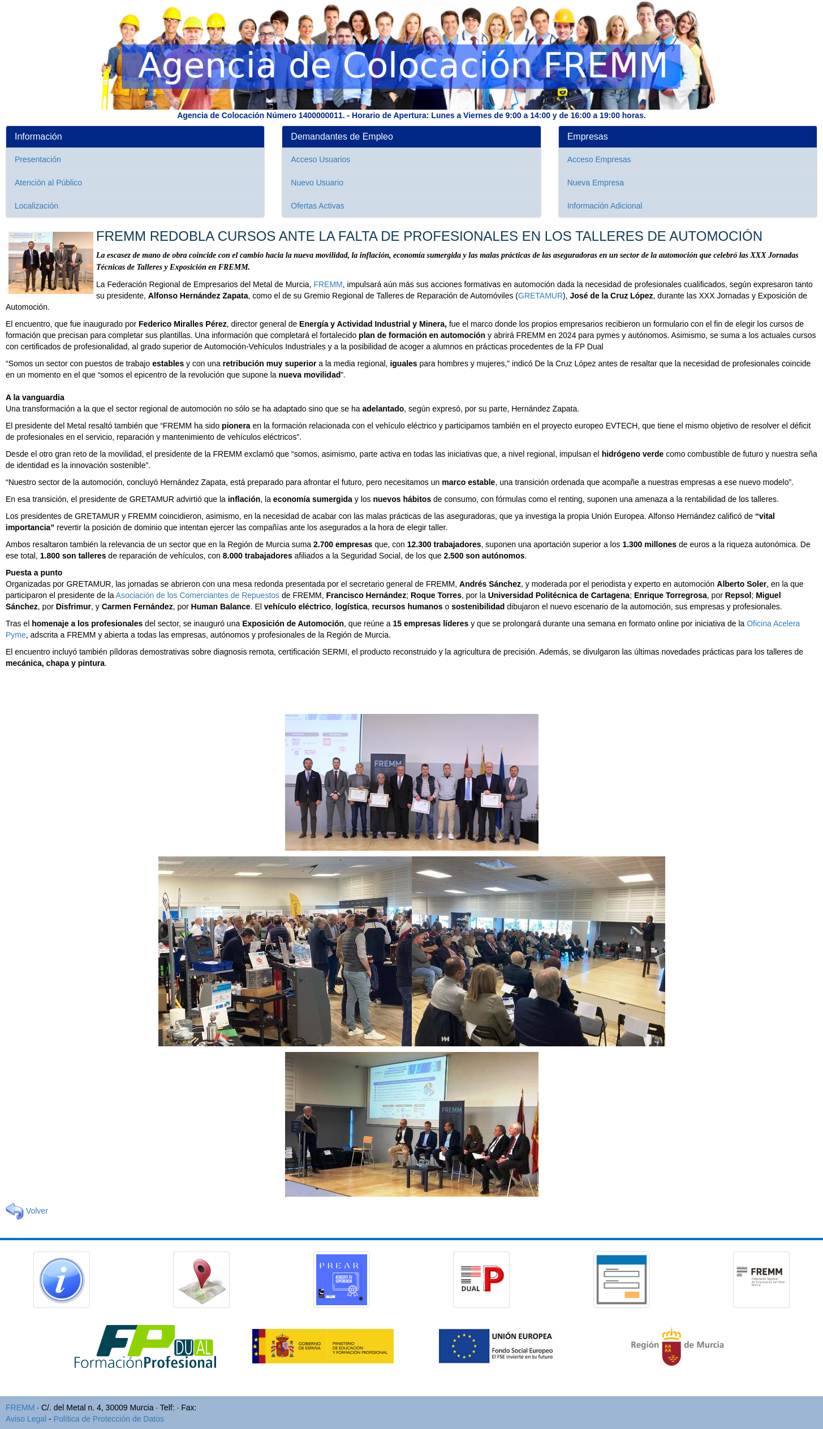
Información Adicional (605, 205)
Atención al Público (48, 182)
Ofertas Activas (317, 205)
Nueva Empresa (595, 182)
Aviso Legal (26, 1418)
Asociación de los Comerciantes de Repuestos (198, 595)
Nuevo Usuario (317, 182)
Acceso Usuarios (320, 159)
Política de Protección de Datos (109, 1418)
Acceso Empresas (599, 159)
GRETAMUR (540, 295)
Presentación (38, 159)
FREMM (327, 284)
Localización (36, 205)
